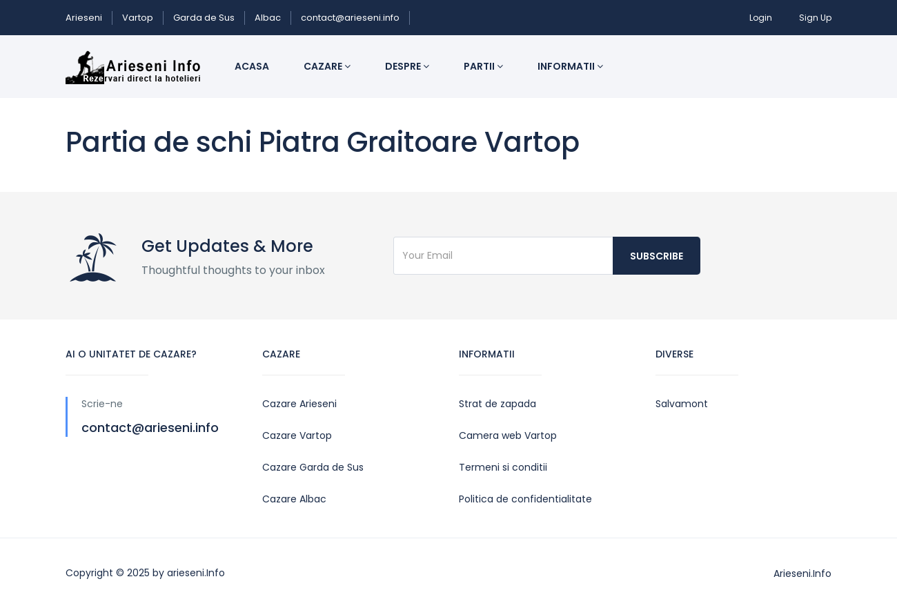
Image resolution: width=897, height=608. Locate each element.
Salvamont (682, 404)
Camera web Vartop (508, 435)
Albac (268, 17)
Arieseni (84, 17)
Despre (407, 66)
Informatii (570, 66)
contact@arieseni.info (350, 17)
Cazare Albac (294, 499)
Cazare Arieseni (299, 404)
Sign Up (815, 17)
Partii (483, 66)
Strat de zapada (497, 404)
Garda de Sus (204, 17)
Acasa (252, 66)
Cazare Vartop (297, 435)
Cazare (327, 66)
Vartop (137, 17)
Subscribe (656, 256)
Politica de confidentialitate (525, 499)
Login (760, 17)
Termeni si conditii (503, 467)
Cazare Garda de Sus (313, 467)
